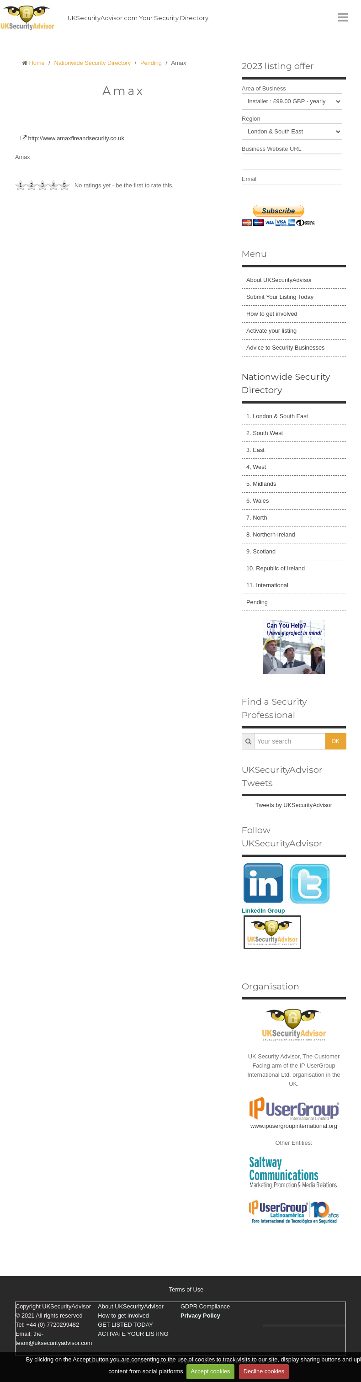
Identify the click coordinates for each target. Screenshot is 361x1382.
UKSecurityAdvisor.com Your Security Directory (138, 18)
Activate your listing (271, 330)
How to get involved (271, 313)
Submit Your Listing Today (279, 296)
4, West (256, 466)
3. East (255, 449)
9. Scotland (261, 551)
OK (336, 741)
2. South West (264, 433)
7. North (256, 517)
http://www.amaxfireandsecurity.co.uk (72, 138)
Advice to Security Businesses (285, 347)
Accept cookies (210, 1371)
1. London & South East (277, 416)
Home (37, 62)
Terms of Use (186, 1289)
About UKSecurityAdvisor (279, 279)
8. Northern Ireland (270, 534)
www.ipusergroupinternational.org (293, 1125)
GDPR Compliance (205, 1306)
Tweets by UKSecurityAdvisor (293, 805)
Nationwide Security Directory (92, 62)
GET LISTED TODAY (125, 1324)
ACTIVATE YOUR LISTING (133, 1333)
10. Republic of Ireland (275, 568)
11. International (267, 585)
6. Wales (257, 500)
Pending (151, 62)
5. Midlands (261, 483)
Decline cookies (264, 1371)
